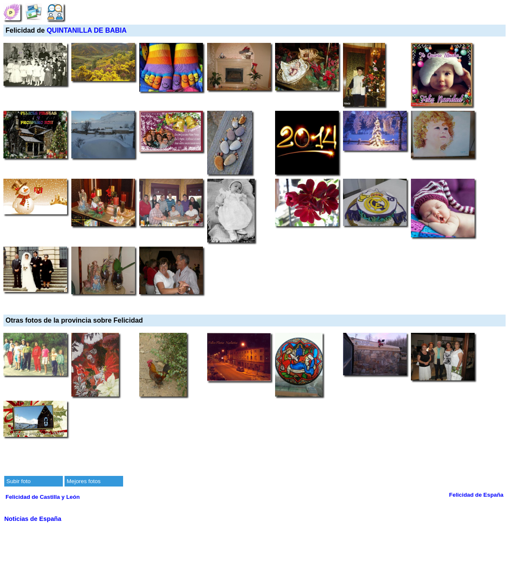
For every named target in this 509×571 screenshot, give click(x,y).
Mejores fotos (84, 481)
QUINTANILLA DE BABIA (87, 30)
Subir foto (18, 481)
